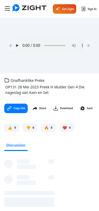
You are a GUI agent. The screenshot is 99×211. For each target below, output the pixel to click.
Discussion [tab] (15, 145)
